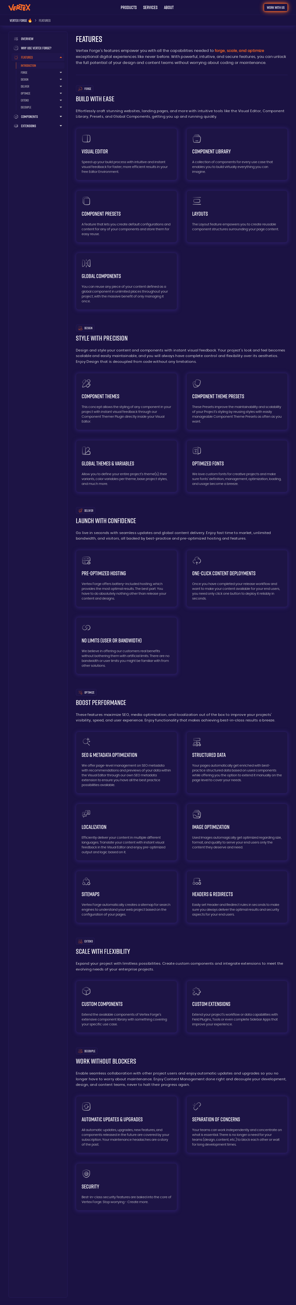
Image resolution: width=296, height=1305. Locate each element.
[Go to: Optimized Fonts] (237, 466)
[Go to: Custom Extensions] (237, 1007)
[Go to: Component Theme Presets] (237, 401)
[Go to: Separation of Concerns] (237, 1124)
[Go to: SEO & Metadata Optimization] (126, 762)
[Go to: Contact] (276, 7)
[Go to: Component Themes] (126, 401)
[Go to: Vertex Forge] (38, 39)
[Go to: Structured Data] (237, 762)
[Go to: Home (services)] (150, 7)
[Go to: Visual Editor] (126, 154)
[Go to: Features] (40, 65)
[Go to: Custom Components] (126, 1007)
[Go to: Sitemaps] (126, 897)
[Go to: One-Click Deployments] (237, 578)
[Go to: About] (169, 7)
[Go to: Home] (19, 7)
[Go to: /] (38, 48)
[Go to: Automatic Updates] (126, 1124)
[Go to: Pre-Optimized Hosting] (126, 578)
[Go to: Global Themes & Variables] (126, 466)
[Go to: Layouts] (237, 216)
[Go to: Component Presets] (126, 216)
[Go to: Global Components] (126, 281)
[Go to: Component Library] (237, 154)
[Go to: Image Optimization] (237, 832)
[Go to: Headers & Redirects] (237, 897)
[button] (128, 7)
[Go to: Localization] (126, 832)
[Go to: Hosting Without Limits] (126, 645)
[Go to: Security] (126, 1186)
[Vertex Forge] (21, 20)
